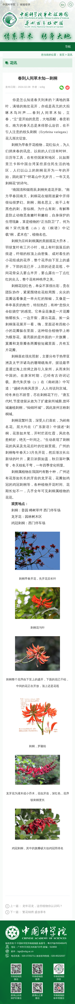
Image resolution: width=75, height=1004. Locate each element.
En (62, 4)
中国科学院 (9, 4)
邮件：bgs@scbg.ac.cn (22, 951)
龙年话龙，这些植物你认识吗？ (42, 905)
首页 (61, 54)
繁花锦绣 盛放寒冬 (34, 912)
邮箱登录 (25, 4)
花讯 (69, 54)
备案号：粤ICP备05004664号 (53, 943)
